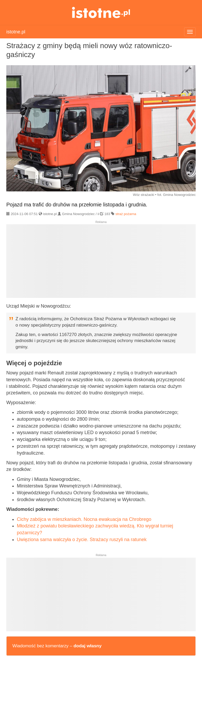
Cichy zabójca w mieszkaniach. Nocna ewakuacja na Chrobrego (84, 519)
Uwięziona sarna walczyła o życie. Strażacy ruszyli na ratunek (82, 539)
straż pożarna (125, 214)
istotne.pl (101, 12)
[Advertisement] (101, 263)
